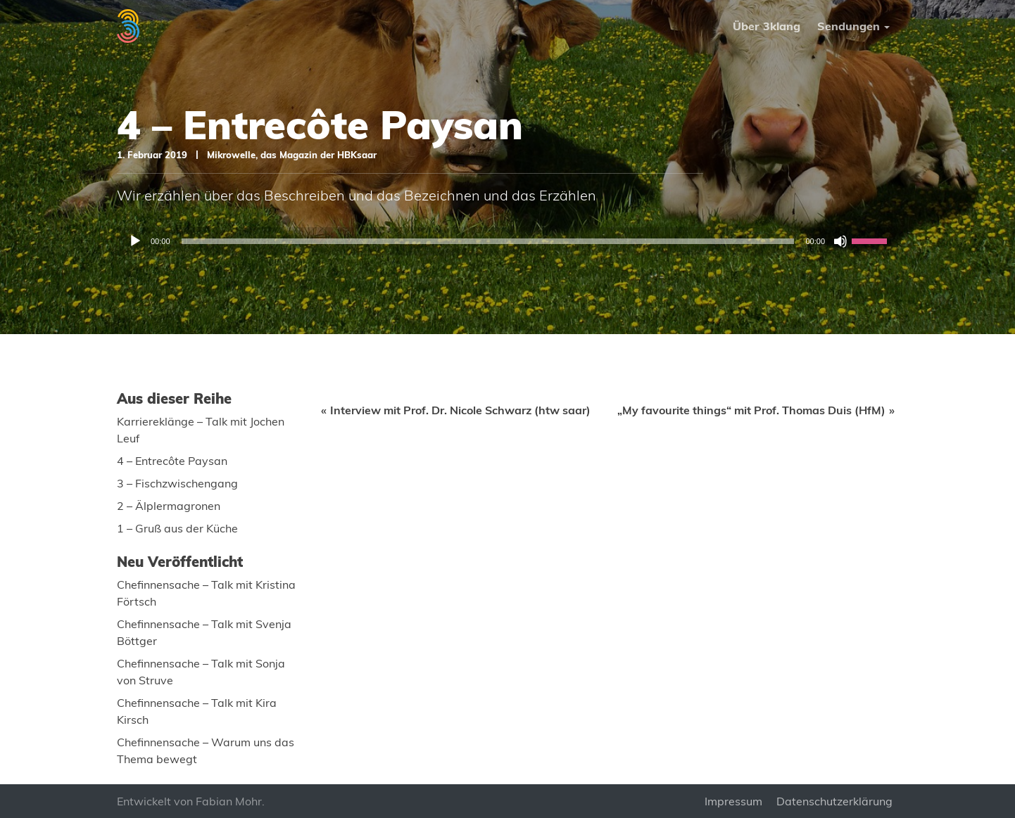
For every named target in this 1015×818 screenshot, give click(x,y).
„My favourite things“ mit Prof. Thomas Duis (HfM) (751, 410)
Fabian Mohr (229, 801)
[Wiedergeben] (135, 241)
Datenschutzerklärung (834, 801)
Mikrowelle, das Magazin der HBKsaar (292, 154)
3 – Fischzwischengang (177, 483)
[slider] (488, 241)
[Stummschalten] (840, 241)
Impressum (733, 801)
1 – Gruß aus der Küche (177, 528)
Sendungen (848, 26)
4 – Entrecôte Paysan (172, 461)
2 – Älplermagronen (168, 506)
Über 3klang (766, 26)
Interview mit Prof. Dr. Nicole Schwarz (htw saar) (460, 410)
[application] (507, 241)
